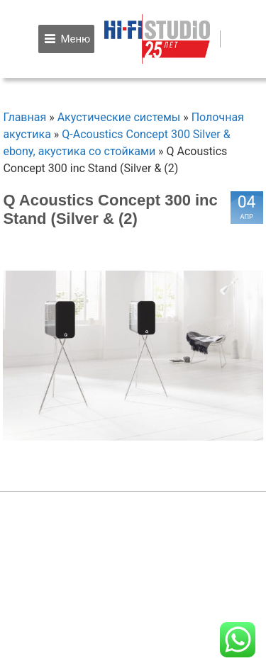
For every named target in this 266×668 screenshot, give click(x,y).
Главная (24, 117)
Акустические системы (119, 117)
